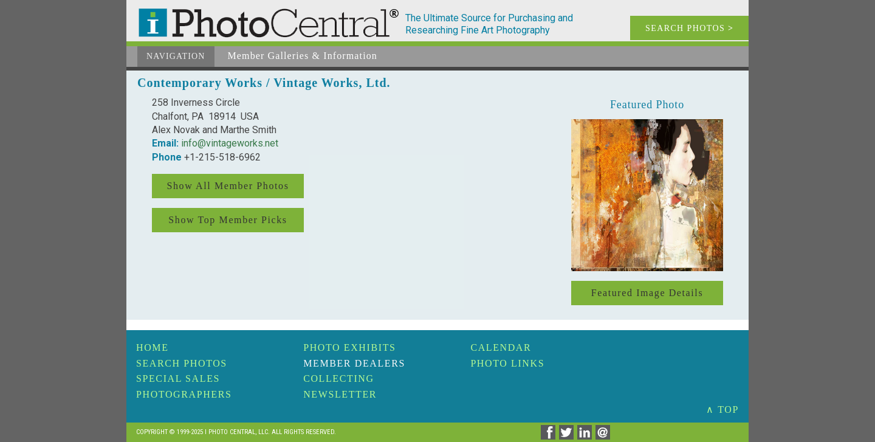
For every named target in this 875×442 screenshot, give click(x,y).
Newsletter (340, 394)
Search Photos (181, 363)
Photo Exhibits (349, 347)
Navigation (175, 56)
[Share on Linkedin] (586, 436)
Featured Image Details (647, 293)
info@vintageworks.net (229, 143)
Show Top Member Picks (227, 220)
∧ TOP (722, 409)
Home (152, 347)
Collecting (338, 378)
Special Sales (178, 378)
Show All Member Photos (228, 186)
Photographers (184, 394)
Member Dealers (354, 363)
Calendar (500, 347)
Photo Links (507, 363)
